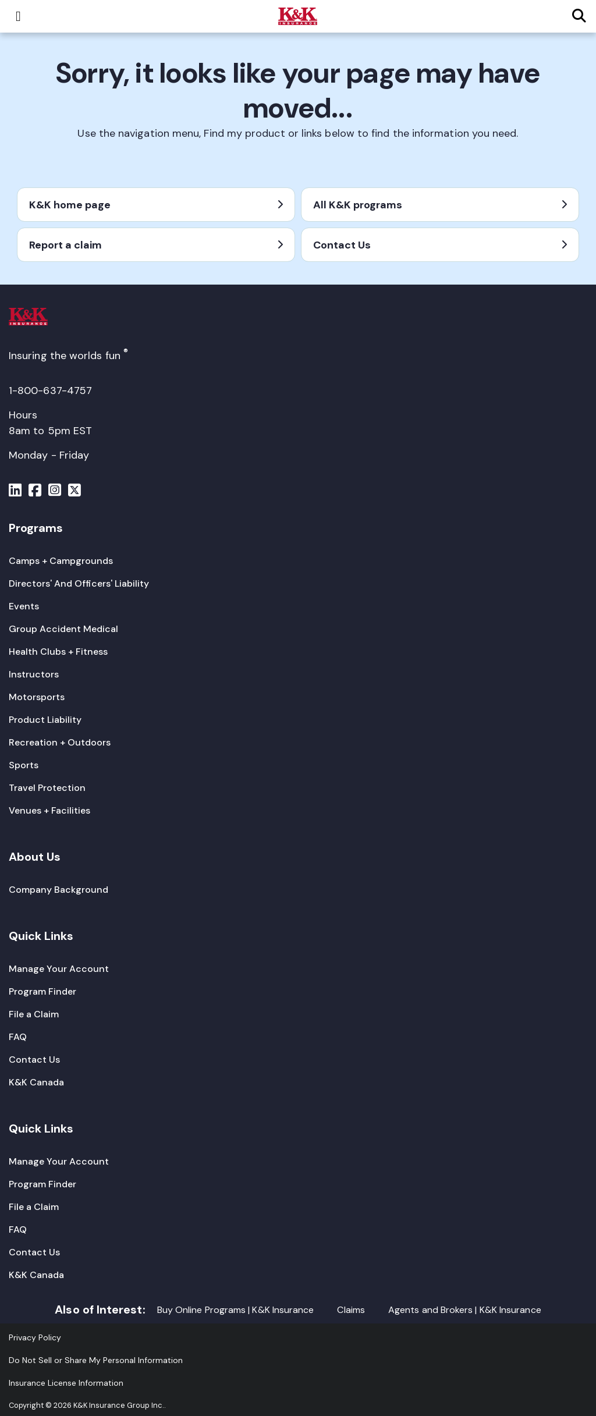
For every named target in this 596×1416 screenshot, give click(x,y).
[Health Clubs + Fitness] (58, 651)
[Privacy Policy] (35, 1337)
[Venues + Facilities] (49, 810)
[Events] (24, 606)
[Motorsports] (37, 697)
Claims (350, 1310)
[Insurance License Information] (66, 1383)
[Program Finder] (42, 991)
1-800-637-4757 (50, 391)
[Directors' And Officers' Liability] (79, 583)
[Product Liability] (45, 720)
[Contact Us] (34, 1059)
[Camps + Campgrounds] (61, 561)
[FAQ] (18, 1037)
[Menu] (15, 492)
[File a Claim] (34, 1014)
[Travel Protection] (47, 788)
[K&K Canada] (36, 1082)
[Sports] (23, 765)
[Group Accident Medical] (63, 629)
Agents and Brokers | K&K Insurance (464, 1310)
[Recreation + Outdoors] (60, 742)
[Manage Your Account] (59, 969)
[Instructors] (34, 674)
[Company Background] (58, 889)
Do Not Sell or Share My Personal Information (96, 1360)
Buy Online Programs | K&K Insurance (235, 1310)
